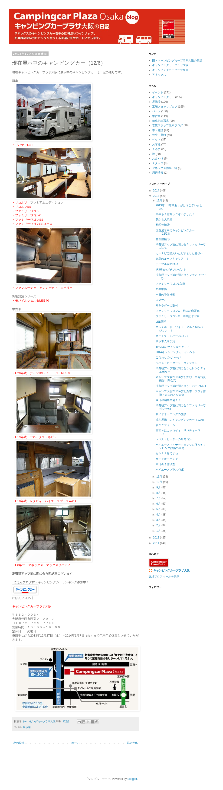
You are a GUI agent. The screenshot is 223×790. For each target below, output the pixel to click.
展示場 (27, 727)
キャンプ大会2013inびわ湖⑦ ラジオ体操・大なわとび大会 (181, 393)
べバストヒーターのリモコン (174, 439)
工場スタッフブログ (164, 106)
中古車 (156, 116)
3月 (158, 520)
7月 (158, 498)
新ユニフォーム (165, 425)
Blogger (132, 778)
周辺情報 (157, 172)
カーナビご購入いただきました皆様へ (179, 253)
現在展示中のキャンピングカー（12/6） (181, 419)
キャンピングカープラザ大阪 (170, 65)
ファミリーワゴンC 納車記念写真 (178, 310)
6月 (158, 503)
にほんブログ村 (22, 598)
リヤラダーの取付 (167, 305)
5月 (158, 509)
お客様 (156, 144)
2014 (156, 190)
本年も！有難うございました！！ (176, 214)
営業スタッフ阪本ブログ (167, 125)
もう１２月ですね (167, 453)
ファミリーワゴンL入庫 (170, 283)
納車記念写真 (160, 120)
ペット (156, 139)
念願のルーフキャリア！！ (172, 258)
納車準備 (161, 289)
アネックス (159, 74)
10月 (159, 482)
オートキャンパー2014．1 (172, 336)
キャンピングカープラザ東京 (170, 70)
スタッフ (157, 163)
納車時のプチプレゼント (171, 269)
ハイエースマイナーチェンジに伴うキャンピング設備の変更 (181, 446)
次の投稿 (18, 743)
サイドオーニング (167, 459)
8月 (158, 492)
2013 (156, 196)
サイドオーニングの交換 (171, 414)
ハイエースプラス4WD (170, 469)
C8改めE (161, 300)
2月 (158, 525)
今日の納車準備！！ (168, 400)
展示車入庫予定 (165, 341)
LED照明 (161, 321)
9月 (158, 487)
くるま (156, 149)
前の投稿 (132, 743)
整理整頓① (163, 239)
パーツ (156, 111)
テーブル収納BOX (167, 264)
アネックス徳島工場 (164, 168)
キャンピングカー (163, 97)
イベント (157, 92)
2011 (156, 543)
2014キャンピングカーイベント (175, 352)
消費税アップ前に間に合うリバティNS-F (181, 386)
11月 (159, 476)
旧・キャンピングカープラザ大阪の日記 (177, 60)
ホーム (75, 743)
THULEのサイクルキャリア (173, 346)
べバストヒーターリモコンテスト (176, 363)
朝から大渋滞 (164, 219)
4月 (158, 514)
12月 (159, 200)
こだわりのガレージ (168, 357)
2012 (156, 537)
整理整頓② (163, 224)
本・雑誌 (157, 130)
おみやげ (157, 158)
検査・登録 (159, 135)
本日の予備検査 (165, 294)
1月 (158, 530)
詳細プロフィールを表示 (164, 576)
